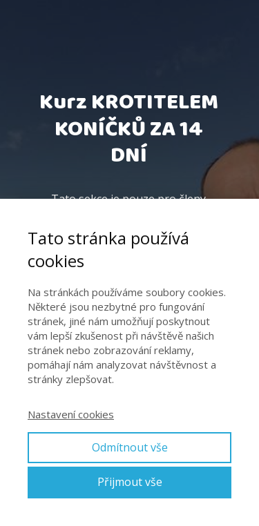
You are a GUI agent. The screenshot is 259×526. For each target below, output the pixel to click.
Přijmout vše (129, 481)
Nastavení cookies (71, 414)
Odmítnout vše (130, 447)
